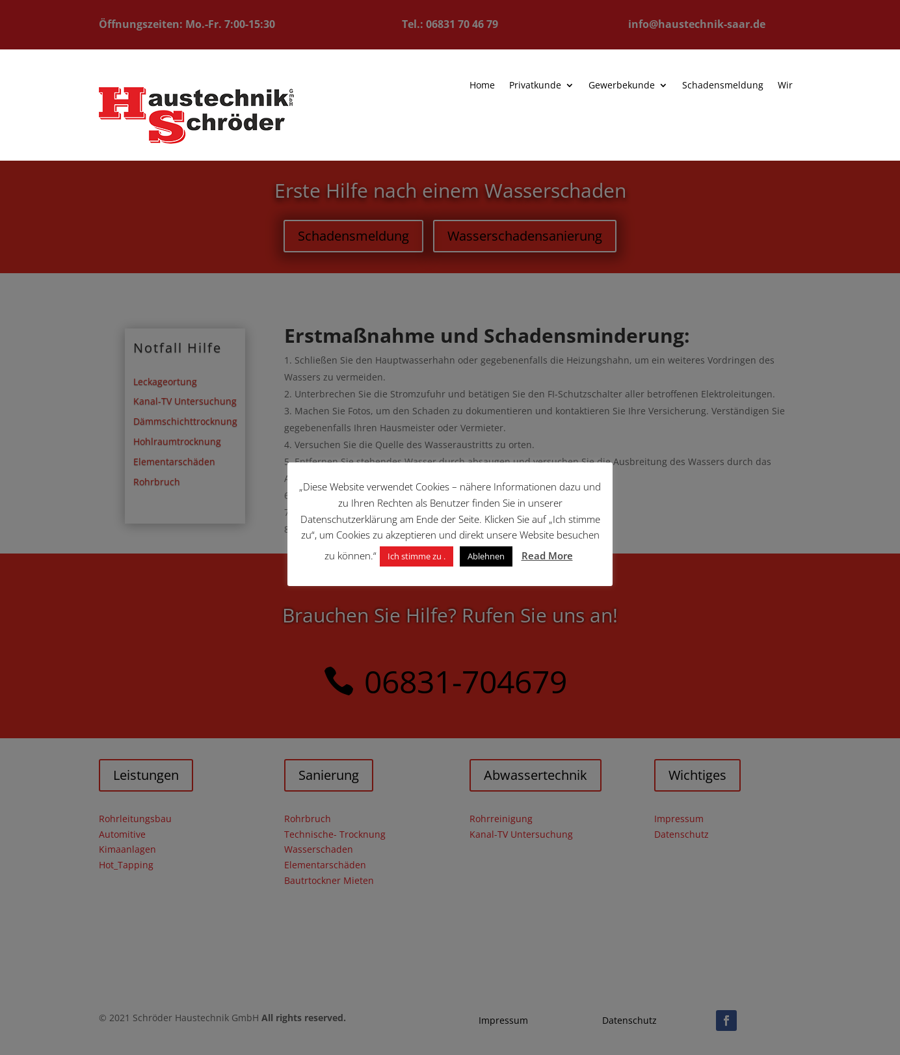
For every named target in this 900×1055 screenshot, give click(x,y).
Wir (764, 86)
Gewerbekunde (607, 86)
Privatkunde (523, 86)
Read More (547, 555)
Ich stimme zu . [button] (416, 556)
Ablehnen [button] (486, 556)
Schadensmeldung (704, 86)
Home (472, 86)
